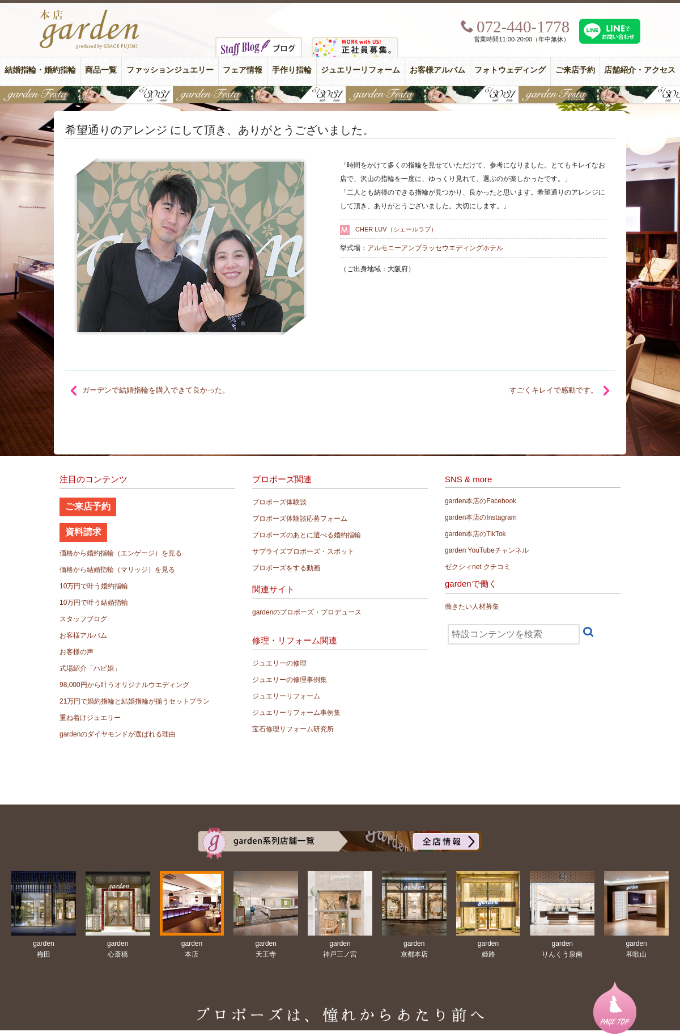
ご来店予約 (575, 70)
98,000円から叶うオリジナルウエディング (124, 685)
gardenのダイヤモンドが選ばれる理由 (118, 734)
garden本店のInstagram (481, 517)
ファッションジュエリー (170, 70)
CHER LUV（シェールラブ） (396, 229)
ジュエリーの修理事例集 (289, 680)
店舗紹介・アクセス (639, 70)
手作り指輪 (292, 70)
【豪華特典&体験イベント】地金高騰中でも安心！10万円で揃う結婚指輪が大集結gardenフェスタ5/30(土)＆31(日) (340, 94)
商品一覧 (101, 70)
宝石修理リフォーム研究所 (293, 729)
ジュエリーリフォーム (360, 70)
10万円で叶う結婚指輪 (94, 603)
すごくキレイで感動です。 (553, 390)
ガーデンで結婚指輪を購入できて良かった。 (156, 390)
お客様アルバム (437, 70)
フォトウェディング (510, 70)
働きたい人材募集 (472, 606)
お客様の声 (77, 652)
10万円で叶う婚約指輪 (94, 586)
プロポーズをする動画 (286, 568)
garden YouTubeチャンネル (487, 550)
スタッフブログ (83, 619)
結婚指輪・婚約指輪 (40, 70)
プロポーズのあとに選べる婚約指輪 (306, 535)
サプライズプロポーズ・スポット (303, 551)
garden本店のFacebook (480, 501)
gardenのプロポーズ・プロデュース (307, 612)
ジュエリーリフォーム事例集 (296, 713)
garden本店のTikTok (475, 534)
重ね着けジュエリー (90, 718)
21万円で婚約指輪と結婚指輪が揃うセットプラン (135, 701)
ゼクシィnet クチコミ (478, 567)
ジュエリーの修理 (279, 663)
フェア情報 (242, 70)
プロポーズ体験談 (279, 502)
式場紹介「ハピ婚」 (90, 668)
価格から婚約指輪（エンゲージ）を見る (121, 553)
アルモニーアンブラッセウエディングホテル (435, 248)
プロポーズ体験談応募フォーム (299, 519)
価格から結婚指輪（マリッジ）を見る (117, 570)
